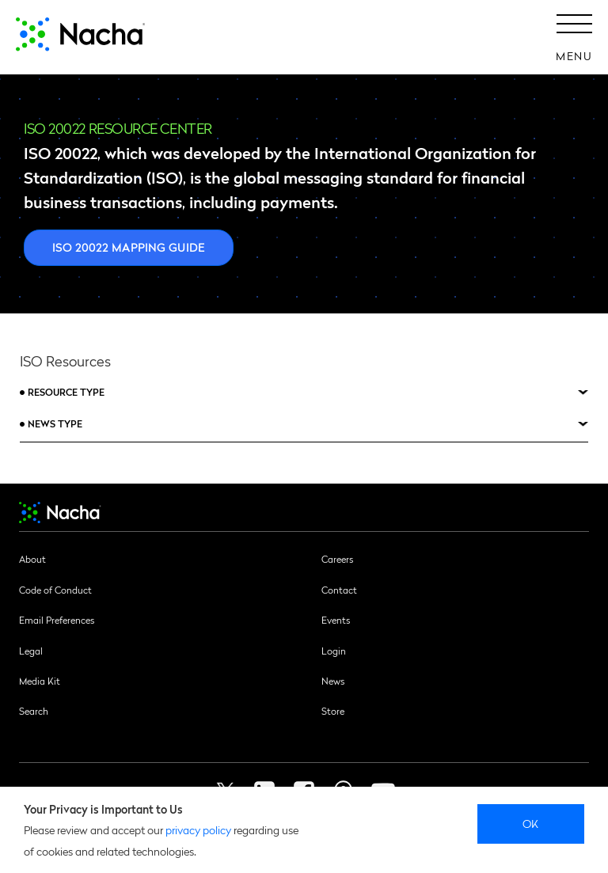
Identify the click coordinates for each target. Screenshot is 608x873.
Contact (339, 589)
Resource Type (66, 391)
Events (335, 619)
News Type (55, 423)
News (332, 680)
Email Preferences (56, 619)
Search (33, 710)
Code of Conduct (55, 589)
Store (332, 710)
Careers (337, 558)
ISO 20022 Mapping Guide (128, 247)
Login (333, 650)
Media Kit (39, 680)
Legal (31, 650)
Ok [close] (530, 823)
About (32, 558)
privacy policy (198, 829)
